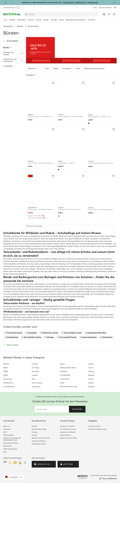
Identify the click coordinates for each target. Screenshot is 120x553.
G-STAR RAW (65, 447)
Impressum (7, 501)
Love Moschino (9, 458)
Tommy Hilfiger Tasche (72, 404)
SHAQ (5, 443)
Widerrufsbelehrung (10, 520)
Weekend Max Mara (68, 439)
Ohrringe (49, 409)
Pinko (62, 454)
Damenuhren (106, 409)
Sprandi (91, 458)
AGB (4, 504)
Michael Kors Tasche (49, 404)
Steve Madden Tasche (31, 409)
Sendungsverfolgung (38, 512)
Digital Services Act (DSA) (68, 509)
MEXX (5, 447)
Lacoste (35, 435)
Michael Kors (8, 454)
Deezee (91, 443)
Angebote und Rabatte (68, 504)
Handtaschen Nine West (95, 404)
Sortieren (33, 73)
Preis (47, 73)
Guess (62, 435)
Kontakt (34, 498)
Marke (55, 73)
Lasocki (34, 447)
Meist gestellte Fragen (39, 501)
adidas (91, 435)
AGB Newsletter (8, 506)
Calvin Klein (64, 450)
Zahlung (34, 504)
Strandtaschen (11, 409)
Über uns (6, 498)
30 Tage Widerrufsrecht (68, 501)
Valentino (63, 443)
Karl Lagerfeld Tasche (66, 409)
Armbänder (31, 404)
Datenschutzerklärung (10, 514)
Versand (34, 506)
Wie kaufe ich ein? (94, 498)
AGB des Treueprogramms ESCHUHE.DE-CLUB (12, 510)
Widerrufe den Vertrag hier (41, 509)
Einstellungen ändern (39, 515)
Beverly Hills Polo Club (68, 458)
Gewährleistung (65, 506)
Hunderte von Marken (67, 498)
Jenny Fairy (7, 450)
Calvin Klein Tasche (13, 404)
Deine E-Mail (41, 481)
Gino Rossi (36, 443)
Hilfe (115, 8)
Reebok (91, 447)
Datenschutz (7, 517)
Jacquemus (36, 458)
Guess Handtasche (88, 409)
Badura (6, 435)
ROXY (5, 439)
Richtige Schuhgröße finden (97, 501)
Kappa (91, 454)
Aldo (33, 450)
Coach (90, 439)
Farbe (78, 73)
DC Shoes (35, 439)
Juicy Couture (37, 454)
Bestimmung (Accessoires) (94, 73)
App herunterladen (105, 8)
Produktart (67, 73)
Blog (95, 8)
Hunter (91, 450)
